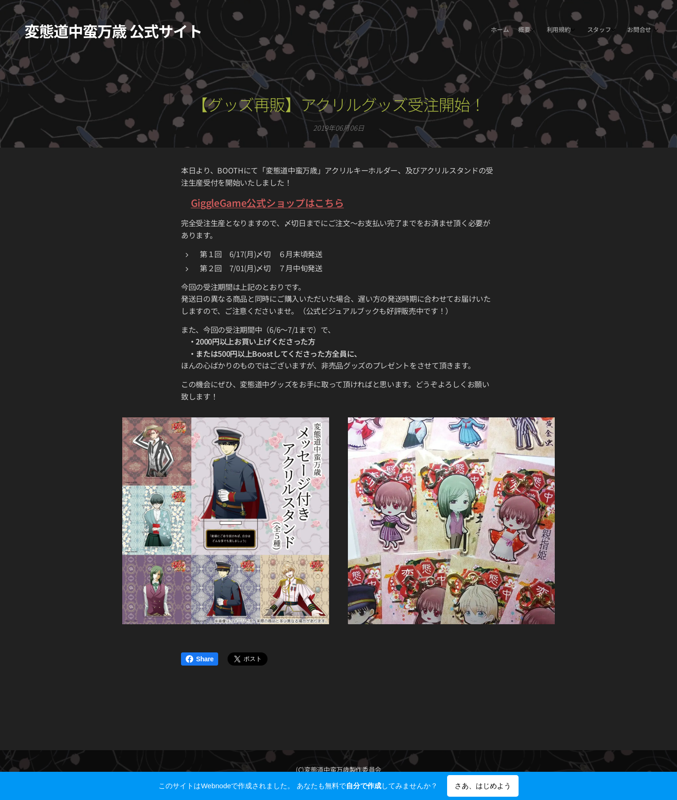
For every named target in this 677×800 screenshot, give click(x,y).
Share (199, 659)
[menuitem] (593, 30)
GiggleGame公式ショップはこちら (267, 203)
